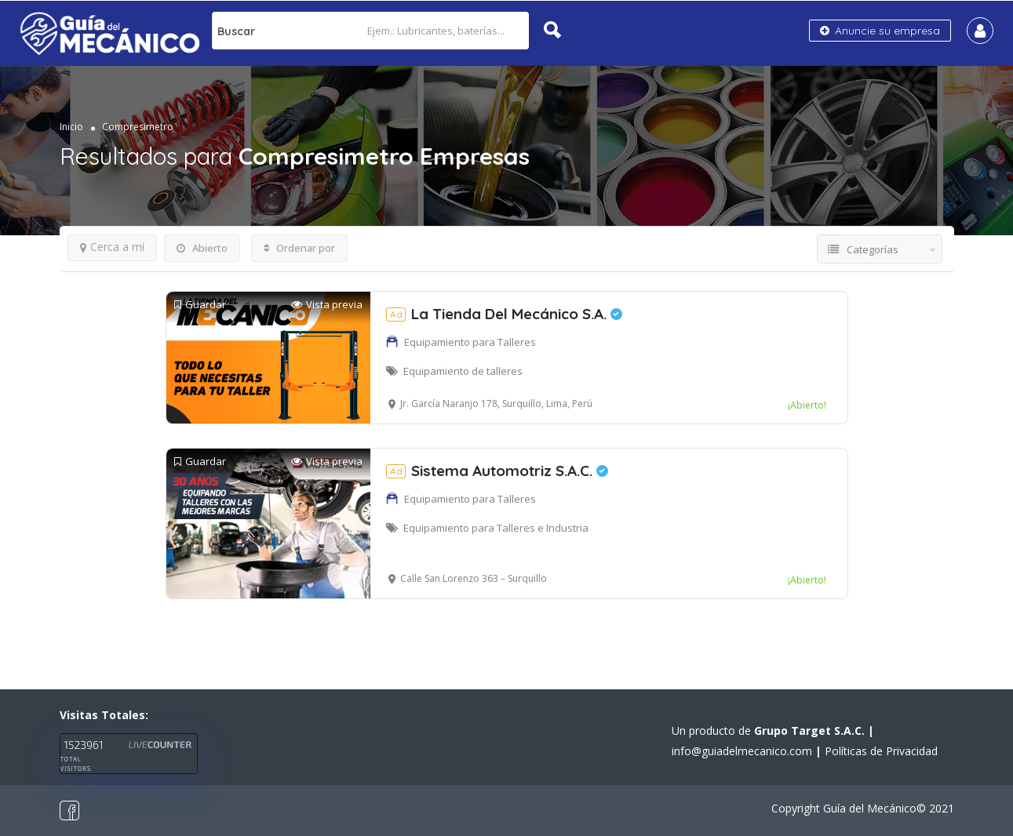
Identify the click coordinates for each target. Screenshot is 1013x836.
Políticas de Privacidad (881, 750)
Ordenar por (299, 248)
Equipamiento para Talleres (470, 342)
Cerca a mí (112, 246)
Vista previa (327, 304)
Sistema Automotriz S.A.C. (497, 470)
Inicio (71, 126)
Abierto (202, 248)
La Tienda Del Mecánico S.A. (504, 313)
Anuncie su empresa (880, 31)
